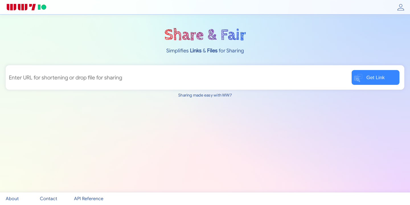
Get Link (369, 78)
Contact (48, 199)
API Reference (88, 199)
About (12, 199)
